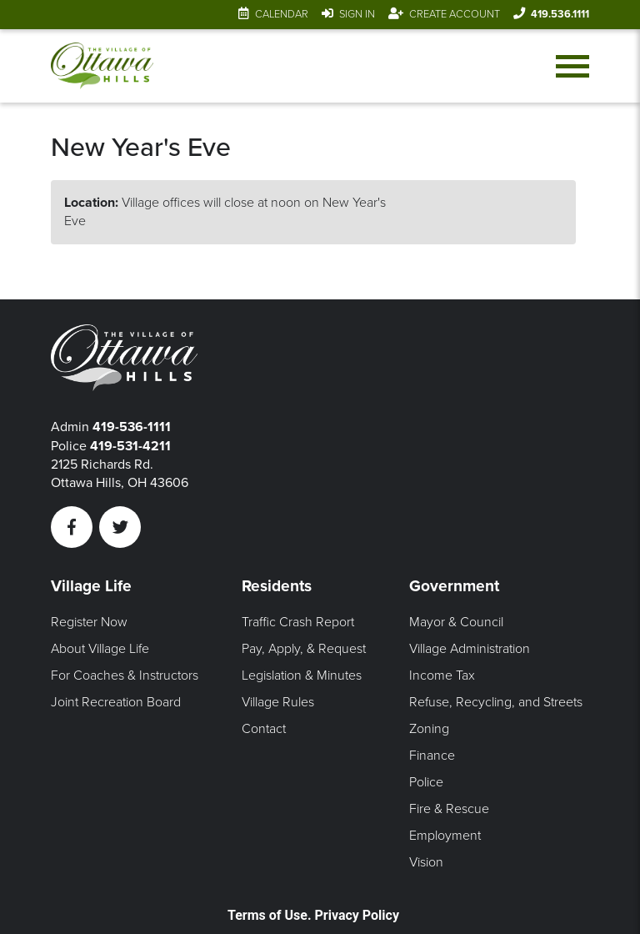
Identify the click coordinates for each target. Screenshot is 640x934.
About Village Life (100, 648)
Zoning (429, 729)
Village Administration (469, 648)
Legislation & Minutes (302, 675)
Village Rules (278, 702)
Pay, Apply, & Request (304, 648)
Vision (426, 862)
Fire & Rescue (449, 809)
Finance (432, 755)
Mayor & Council (456, 622)
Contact (264, 729)
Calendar (281, 14)
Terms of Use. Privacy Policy (313, 915)
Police (426, 782)
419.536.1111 (560, 14)
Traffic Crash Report (298, 622)
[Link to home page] (102, 66)
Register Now (89, 622)
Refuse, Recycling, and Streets (495, 702)
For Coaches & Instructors (124, 675)
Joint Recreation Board (116, 702)
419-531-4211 (130, 446)
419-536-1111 (131, 427)
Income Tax (442, 675)
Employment (445, 835)
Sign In (357, 14)
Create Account (454, 14)
